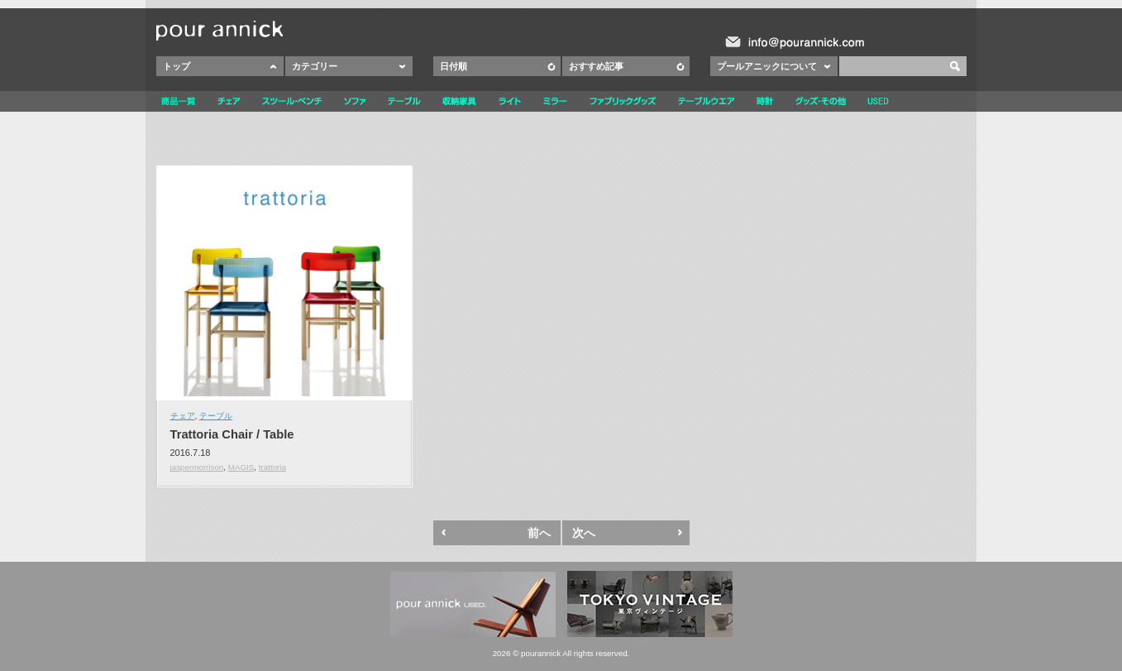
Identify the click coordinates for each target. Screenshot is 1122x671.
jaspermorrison (197, 467)
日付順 (453, 66)
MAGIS (241, 467)
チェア (182, 415)
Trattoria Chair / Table (232, 434)
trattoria (272, 467)
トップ (176, 66)
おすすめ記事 (596, 66)
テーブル (215, 415)
